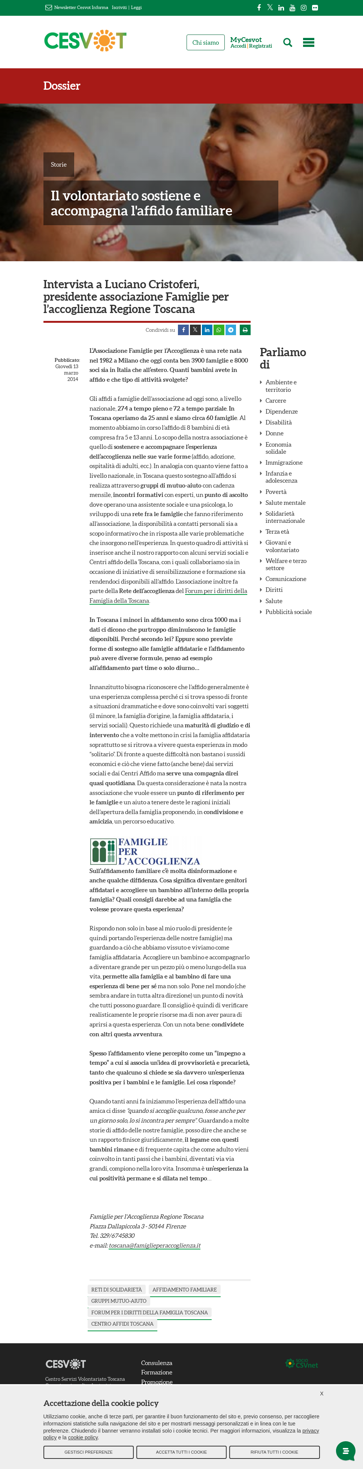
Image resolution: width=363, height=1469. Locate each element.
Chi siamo (206, 42)
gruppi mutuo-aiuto (118, 1301)
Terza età (277, 532)
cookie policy (83, 1439)
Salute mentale (286, 503)
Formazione (156, 1373)
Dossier (62, 86)
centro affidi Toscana (122, 1325)
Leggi (136, 7)
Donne (275, 433)
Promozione (157, 1382)
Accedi (238, 46)
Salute (274, 601)
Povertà (276, 492)
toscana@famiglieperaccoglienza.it (154, 1245)
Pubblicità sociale (289, 612)
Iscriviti (119, 7)
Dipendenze (282, 411)
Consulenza (156, 1363)
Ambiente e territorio (281, 386)
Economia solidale (278, 448)
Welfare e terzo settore (286, 565)
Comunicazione (286, 579)
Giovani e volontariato (282, 547)
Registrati (260, 46)
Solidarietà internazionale (285, 517)
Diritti (274, 590)
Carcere (276, 400)
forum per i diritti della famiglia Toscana (149, 1313)
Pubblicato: (66, 361)
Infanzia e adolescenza (281, 478)
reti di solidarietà (116, 1290)
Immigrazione (284, 462)
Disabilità (279, 423)
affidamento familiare (184, 1290)
